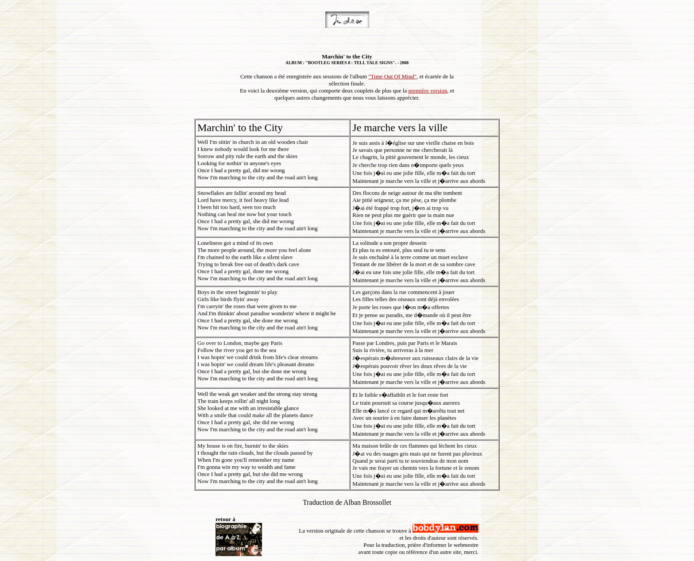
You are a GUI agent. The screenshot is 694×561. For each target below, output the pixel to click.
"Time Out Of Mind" (392, 76)
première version (427, 90)
